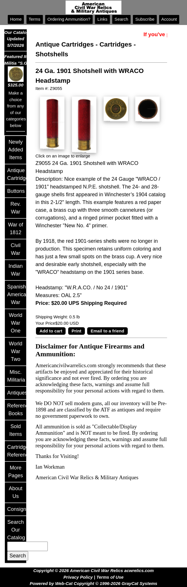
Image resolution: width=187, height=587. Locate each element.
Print (76, 330)
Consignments (23, 509)
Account (169, 19)
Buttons (16, 191)
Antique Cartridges (64, 44)
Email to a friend (107, 330)
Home (16, 19)
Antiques (17, 393)
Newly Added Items (15, 149)
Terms (35, 19)
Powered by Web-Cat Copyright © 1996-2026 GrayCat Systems (93, 583)
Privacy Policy (78, 577)
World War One (15, 323)
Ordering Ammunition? (69, 19)
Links (102, 19)
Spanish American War (18, 294)
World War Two (15, 351)
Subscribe (145, 19)
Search (121, 19)
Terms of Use (109, 577)
